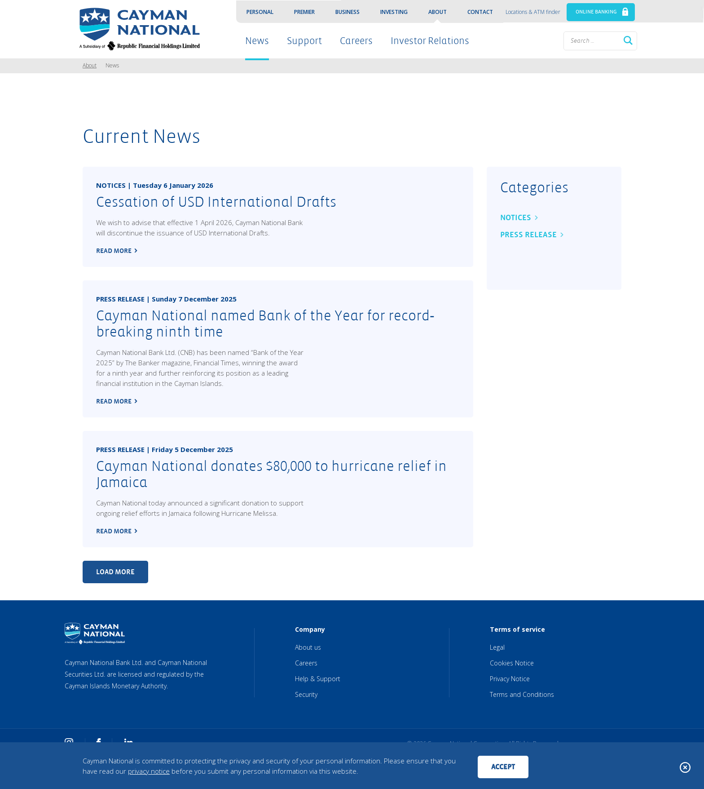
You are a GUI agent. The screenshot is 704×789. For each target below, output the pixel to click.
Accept (503, 767)
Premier (304, 12)
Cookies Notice (512, 663)
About (437, 12)
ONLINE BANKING (596, 12)
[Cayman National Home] (137, 29)
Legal (497, 647)
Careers (356, 40)
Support (304, 40)
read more (114, 250)
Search (628, 40)
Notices (515, 217)
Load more (115, 572)
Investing (394, 12)
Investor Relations (430, 40)
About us (308, 647)
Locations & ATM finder (533, 12)
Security (306, 694)
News (257, 40)
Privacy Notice (510, 678)
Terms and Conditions (522, 694)
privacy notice (149, 771)
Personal (259, 12)
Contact (480, 12)
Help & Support (317, 678)
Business (347, 12)
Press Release (528, 234)
